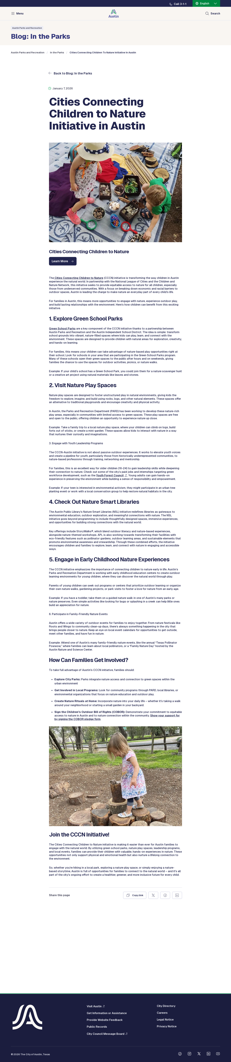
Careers (162, 1013)
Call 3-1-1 (180, 4)
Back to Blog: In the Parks (72, 146)
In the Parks (57, 124)
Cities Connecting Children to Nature (78, 350)
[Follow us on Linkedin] (209, 1054)
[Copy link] (134, 967)
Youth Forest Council (110, 547)
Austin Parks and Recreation (27, 28)
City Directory (166, 1006)
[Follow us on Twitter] (199, 1054)
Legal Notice (165, 1019)
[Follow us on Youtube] (218, 1054)
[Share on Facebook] (165, 967)
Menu (19, 13)
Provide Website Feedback (105, 1020)
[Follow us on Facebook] (180, 1054)
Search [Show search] (215, 13)
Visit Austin (94, 1006)
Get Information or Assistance (107, 1013)
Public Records (97, 1026)
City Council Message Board (105, 1033)
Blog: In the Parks (40, 36)
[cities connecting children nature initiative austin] (63, 333)
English (204, 3)
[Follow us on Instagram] (189, 1054)
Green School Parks (62, 400)
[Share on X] (153, 967)
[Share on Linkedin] (177, 967)
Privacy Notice (167, 1026)
